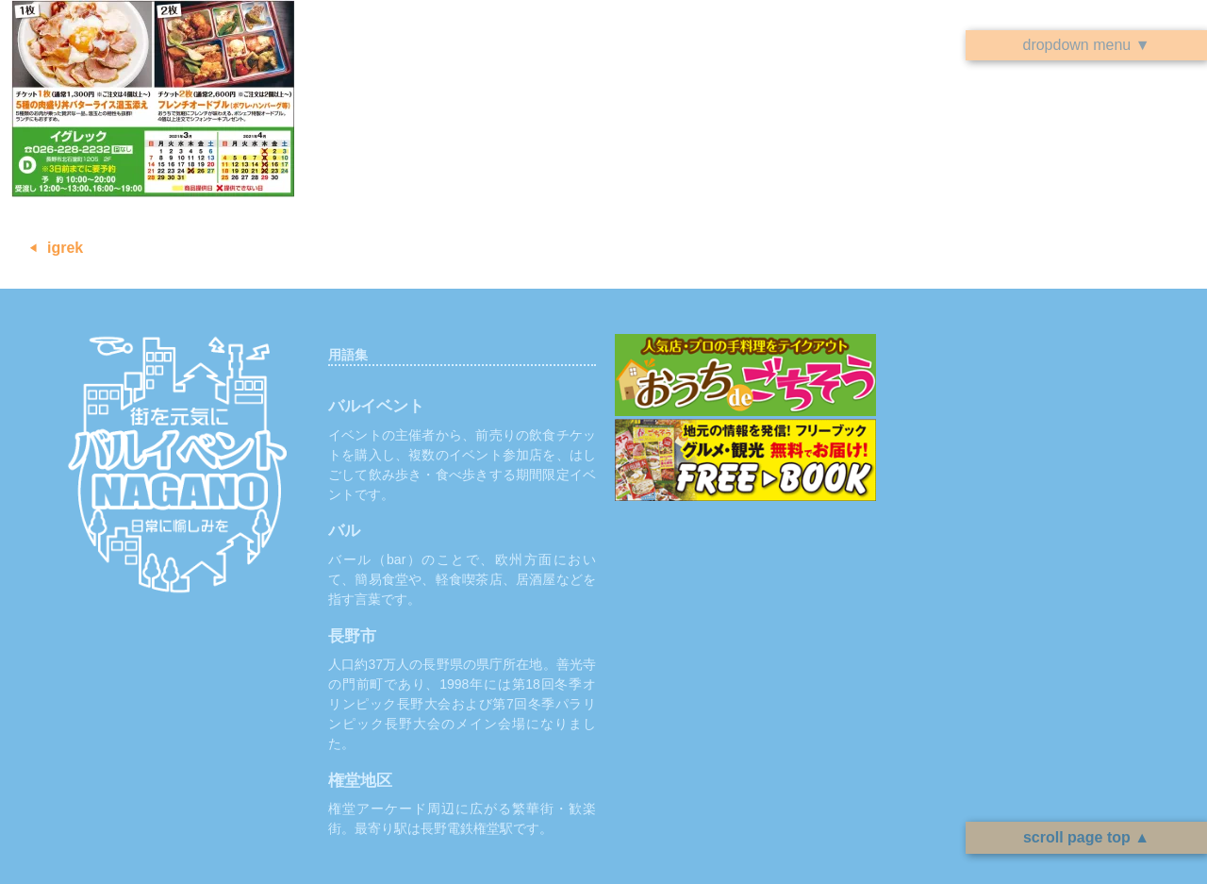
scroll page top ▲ (1086, 837)
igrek (65, 248)
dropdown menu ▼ (1085, 45)
